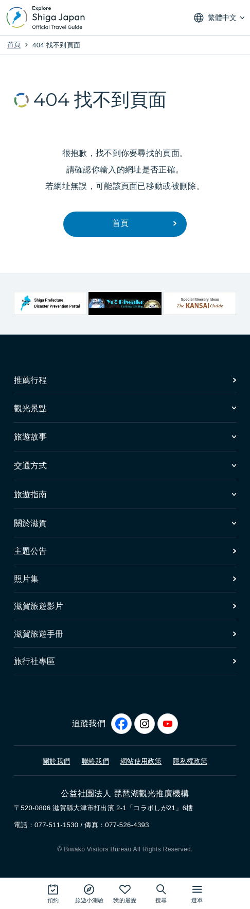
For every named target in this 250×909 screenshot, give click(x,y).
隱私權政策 (190, 760)
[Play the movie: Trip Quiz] (89, 893)
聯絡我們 (95, 760)
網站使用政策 (141, 760)
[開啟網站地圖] (197, 893)
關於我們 (56, 760)
